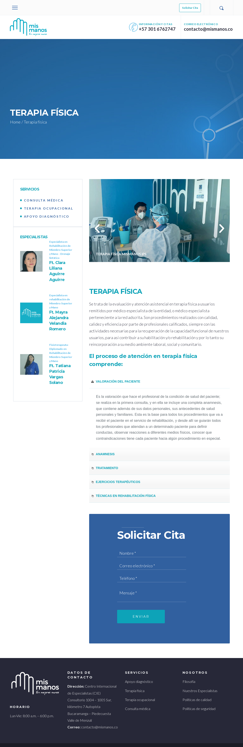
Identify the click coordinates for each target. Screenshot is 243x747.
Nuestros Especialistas (199, 684)
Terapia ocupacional (139, 693)
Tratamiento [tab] (104, 460)
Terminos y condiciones (25, 738)
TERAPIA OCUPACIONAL (49, 208)
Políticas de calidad (196, 693)
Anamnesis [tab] (103, 446)
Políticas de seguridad (198, 702)
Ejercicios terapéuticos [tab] (115, 474)
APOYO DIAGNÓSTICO (46, 216)
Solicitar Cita (190, 7)
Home (15, 122)
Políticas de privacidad (59, 738)
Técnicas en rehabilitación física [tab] (123, 488)
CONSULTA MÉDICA (44, 200)
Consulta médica (137, 702)
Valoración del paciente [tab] (115, 373)
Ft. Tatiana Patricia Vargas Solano (60, 371)
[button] (97, 228)
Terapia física (134, 684)
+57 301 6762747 (161, 28)
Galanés (194, 738)
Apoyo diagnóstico (138, 675)
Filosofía (189, 675)
